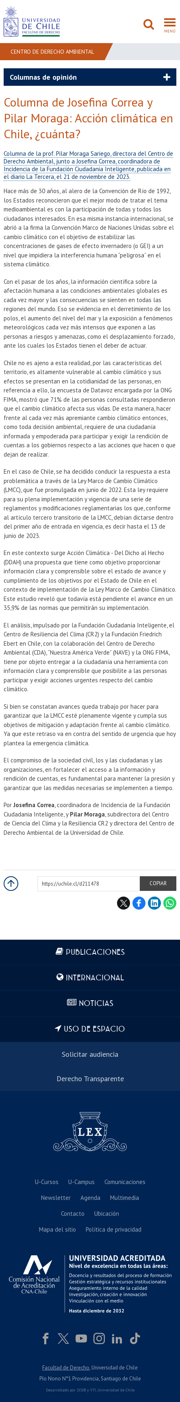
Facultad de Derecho (65, 1367)
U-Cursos (47, 1182)
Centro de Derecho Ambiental (52, 51)
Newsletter (56, 1198)
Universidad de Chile (116, 1390)
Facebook (139, 903)
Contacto (73, 1213)
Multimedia (124, 1198)
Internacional (95, 978)
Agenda (90, 1198)
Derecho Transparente (90, 1078)
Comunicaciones (124, 1182)
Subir (11, 883)
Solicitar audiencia (90, 1054)
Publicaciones (95, 952)
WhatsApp (170, 903)
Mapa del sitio (57, 1229)
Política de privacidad (113, 1229)
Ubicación (106, 1213)
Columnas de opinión (43, 77)
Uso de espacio (94, 1029)
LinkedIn (154, 903)
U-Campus (81, 1182)
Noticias (96, 1004)
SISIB (81, 1390)
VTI (93, 1390)
